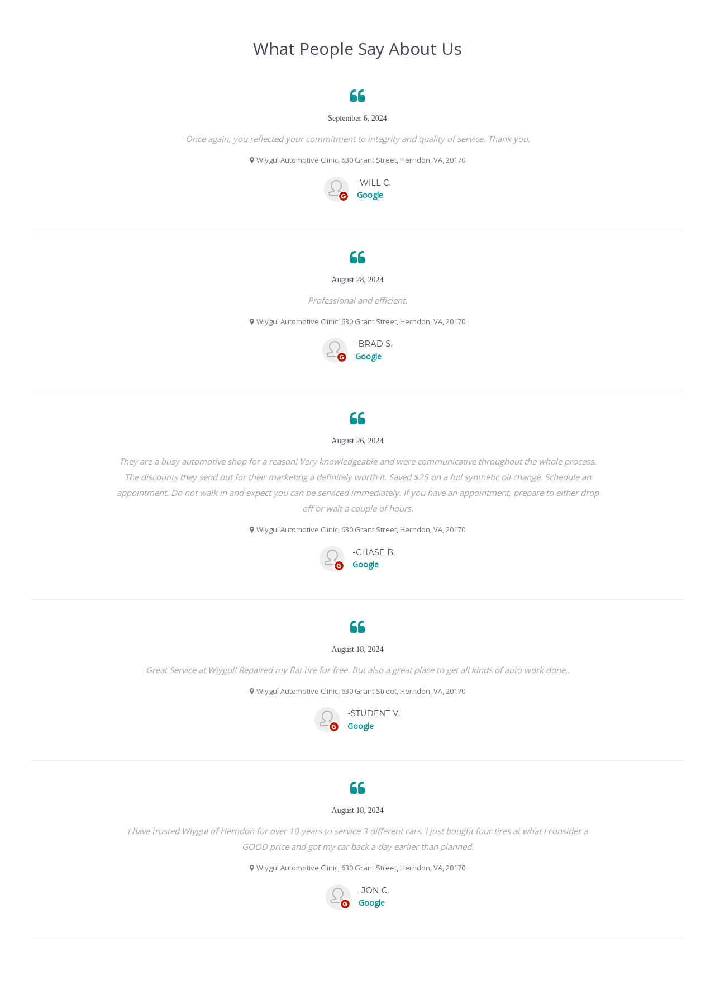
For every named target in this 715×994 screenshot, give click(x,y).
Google (370, 195)
